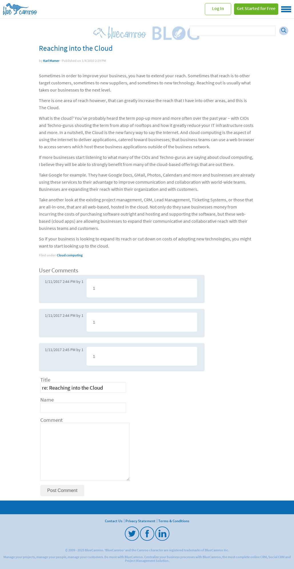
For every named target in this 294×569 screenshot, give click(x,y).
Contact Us (114, 521)
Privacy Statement (140, 521)
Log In (218, 8)
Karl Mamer (51, 60)
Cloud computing (70, 255)
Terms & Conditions (173, 521)
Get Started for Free (256, 8)
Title (45, 379)
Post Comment (62, 490)
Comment (51, 420)
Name (47, 399)
